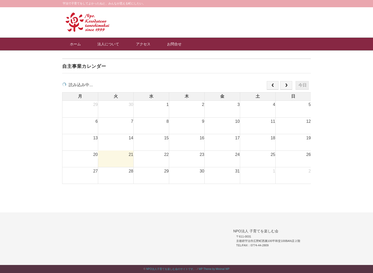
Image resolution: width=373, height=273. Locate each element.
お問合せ (174, 44)
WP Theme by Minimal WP (214, 269)
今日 (302, 85)
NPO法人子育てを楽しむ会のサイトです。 (171, 269)
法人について (108, 44)
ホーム (75, 44)
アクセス (143, 44)
